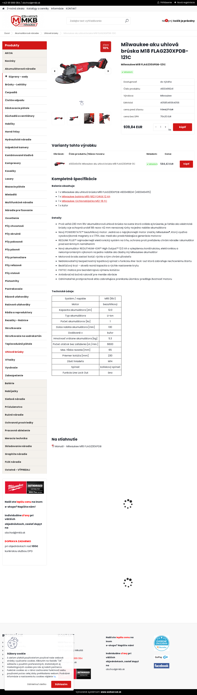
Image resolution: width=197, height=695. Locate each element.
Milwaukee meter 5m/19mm (136, 582)
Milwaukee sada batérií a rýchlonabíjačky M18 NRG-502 (141, 504)
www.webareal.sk (111, 691)
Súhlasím (61, 684)
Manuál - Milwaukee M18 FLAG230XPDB (76, 446)
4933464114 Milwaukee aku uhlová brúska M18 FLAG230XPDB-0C (102, 163)
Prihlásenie (166, 2)
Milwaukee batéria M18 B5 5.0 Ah (67, 503)
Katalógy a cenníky (38, 8)
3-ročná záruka (15, 8)
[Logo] (23, 21)
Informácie (57, 8)
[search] (127, 22)
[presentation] (55, 71)
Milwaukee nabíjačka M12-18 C (175, 503)
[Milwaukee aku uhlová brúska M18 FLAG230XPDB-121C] (81, 71)
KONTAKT (71, 8)
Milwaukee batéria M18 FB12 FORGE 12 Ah (86, 196)
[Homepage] (3, 9)
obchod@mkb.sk (15, 532)
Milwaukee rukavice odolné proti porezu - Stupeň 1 (175, 584)
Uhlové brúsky (51, 33)
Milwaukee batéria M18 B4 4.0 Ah (103, 503)
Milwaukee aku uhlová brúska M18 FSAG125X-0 (104, 582)
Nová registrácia (186, 2)
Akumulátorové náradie (27, 33)
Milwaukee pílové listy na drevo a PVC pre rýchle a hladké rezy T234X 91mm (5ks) (69, 584)
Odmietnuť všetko (36, 684)
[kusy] (161, 127)
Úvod (7, 33)
